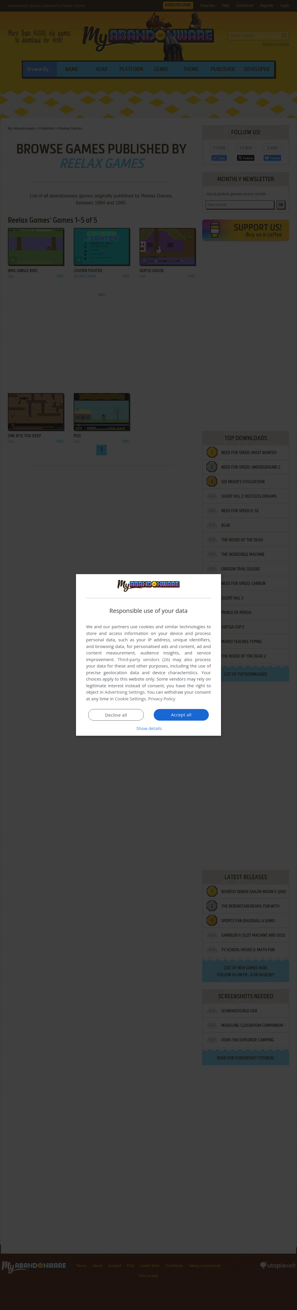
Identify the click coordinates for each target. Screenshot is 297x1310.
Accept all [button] (181, 715)
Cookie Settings (130, 699)
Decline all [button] (116, 715)
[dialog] (148, 655)
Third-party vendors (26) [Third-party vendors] (143, 659)
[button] (148, 728)
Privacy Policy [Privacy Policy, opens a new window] (161, 699)
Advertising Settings (125, 692)
